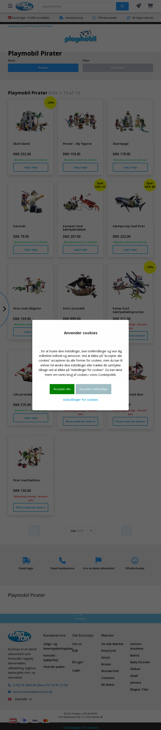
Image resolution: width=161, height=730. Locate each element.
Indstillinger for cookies (80, 400)
